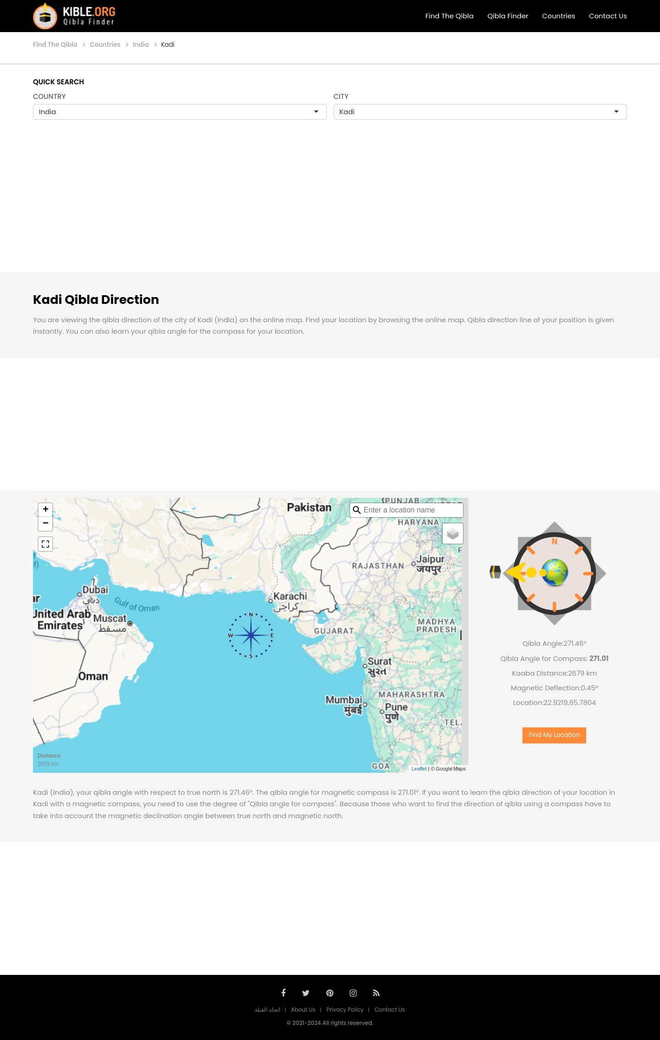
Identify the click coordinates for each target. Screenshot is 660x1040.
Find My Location (554, 735)
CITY (341, 96)
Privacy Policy (344, 1009)
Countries (558, 16)
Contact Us (608, 16)
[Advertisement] (330, 205)
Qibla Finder (507, 16)
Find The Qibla (449, 16)
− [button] (46, 524)
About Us (303, 1009)
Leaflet (419, 768)
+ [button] (46, 510)
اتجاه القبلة (267, 1009)
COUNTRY (49, 96)
